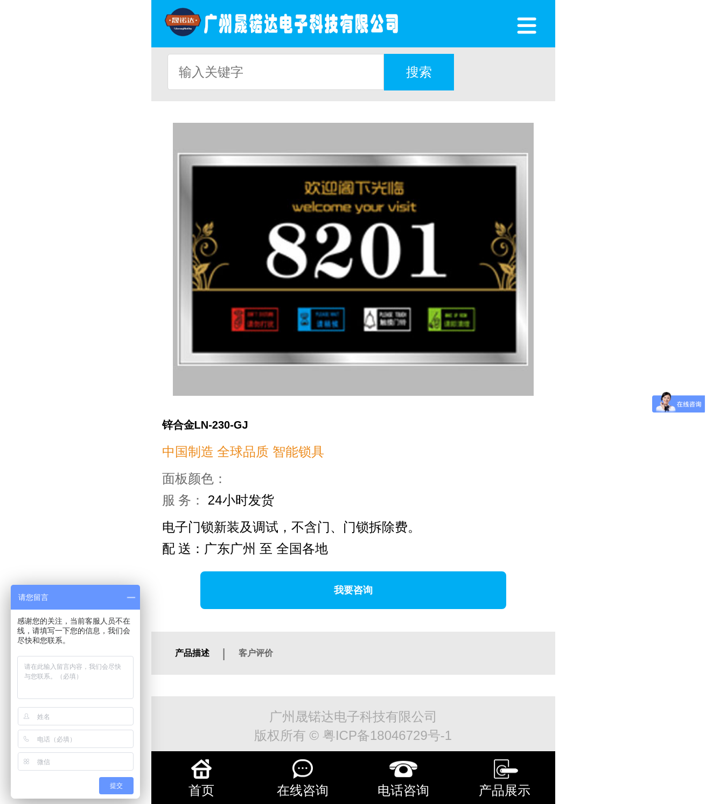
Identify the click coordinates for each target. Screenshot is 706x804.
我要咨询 (353, 590)
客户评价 (256, 653)
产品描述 (192, 653)
